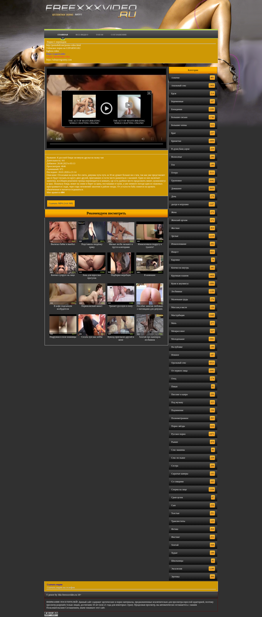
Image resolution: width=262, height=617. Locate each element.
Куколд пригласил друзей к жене (121, 338)
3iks (60, 594)
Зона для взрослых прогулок (92, 276)
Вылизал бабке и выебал (63, 244)
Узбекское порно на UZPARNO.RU (63, 48)
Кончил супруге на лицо (63, 275)
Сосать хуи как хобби (91, 337)
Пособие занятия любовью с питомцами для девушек (150, 307)
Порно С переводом (56, 42)
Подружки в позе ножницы (63, 337)
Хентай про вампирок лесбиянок (149, 338)
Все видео (82, 34)
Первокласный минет (91, 306)
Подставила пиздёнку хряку (92, 245)
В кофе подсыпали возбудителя (63, 307)
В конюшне (149, 275)
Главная (63, 34)
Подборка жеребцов (121, 275)
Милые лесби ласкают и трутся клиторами (121, 245)
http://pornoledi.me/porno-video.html (63, 45)
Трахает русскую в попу (121, 306)
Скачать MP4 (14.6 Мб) (61, 203)
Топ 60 (99, 34)
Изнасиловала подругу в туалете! (150, 245)
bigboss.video (52, 51)
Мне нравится (56, 192)
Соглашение (119, 34)
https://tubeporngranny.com (59, 59)
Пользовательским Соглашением (63, 607)
